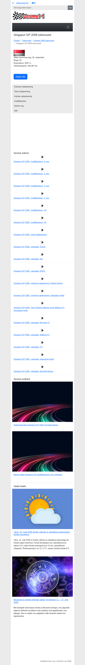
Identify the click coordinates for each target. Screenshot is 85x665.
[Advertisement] (42, 135)
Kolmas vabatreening (23, 96)
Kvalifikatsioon (20, 101)
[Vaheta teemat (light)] (21, 3)
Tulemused (26, 41)
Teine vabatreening (22, 92)
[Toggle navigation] (68, 27)
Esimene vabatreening (23, 87)
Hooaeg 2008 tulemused (44, 41)
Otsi (70, 8)
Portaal (17, 41)
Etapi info (21, 76)
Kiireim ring (19, 106)
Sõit (15, 111)
